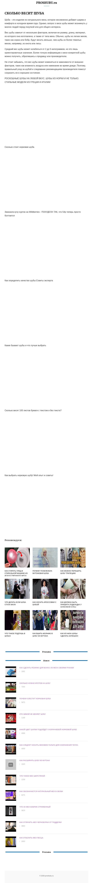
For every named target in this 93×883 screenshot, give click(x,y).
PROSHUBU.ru (46, 3)
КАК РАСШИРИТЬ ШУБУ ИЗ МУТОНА (34, 760)
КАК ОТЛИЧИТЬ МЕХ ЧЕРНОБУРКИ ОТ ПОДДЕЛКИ (40, 822)
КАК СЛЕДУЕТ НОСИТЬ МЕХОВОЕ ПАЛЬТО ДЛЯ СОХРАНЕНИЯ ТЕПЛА (48, 745)
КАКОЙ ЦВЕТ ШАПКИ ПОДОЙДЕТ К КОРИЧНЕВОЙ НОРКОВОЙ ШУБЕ (48, 729)
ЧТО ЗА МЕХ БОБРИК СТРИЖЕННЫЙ (34, 807)
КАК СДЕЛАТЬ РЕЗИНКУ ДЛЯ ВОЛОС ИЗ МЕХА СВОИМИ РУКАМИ (46, 668)
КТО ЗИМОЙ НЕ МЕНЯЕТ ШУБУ (32, 714)
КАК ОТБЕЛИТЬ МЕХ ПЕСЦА (31, 838)
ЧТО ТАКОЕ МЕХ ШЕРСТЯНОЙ (32, 776)
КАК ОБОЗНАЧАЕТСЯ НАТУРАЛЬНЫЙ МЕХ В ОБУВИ (41, 791)
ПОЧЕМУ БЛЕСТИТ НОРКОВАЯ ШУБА (35, 699)
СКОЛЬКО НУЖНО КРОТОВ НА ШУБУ (34, 683)
